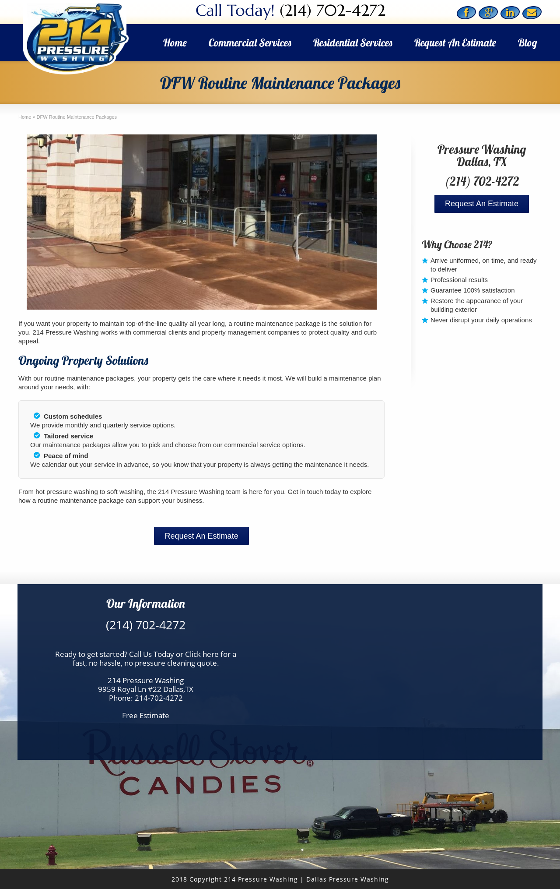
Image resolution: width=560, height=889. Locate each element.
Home (175, 42)
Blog (527, 42)
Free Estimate (145, 715)
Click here (202, 654)
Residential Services (352, 42)
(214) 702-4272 (332, 10)
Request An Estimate (455, 42)
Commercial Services (250, 42)
